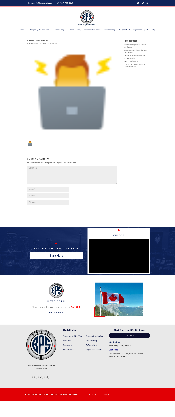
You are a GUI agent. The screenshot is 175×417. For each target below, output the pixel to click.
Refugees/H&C (124, 30)
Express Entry (75, 30)
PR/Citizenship (109, 30)
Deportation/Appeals (141, 30)
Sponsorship (61, 30)
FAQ (153, 30)
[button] (56, 255)
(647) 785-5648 (65, 3)
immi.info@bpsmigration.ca (39, 3)
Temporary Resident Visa (41, 30)
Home (23, 30)
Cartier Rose (33, 43)
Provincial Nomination (92, 30)
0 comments (53, 43)
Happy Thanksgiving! (131, 61)
